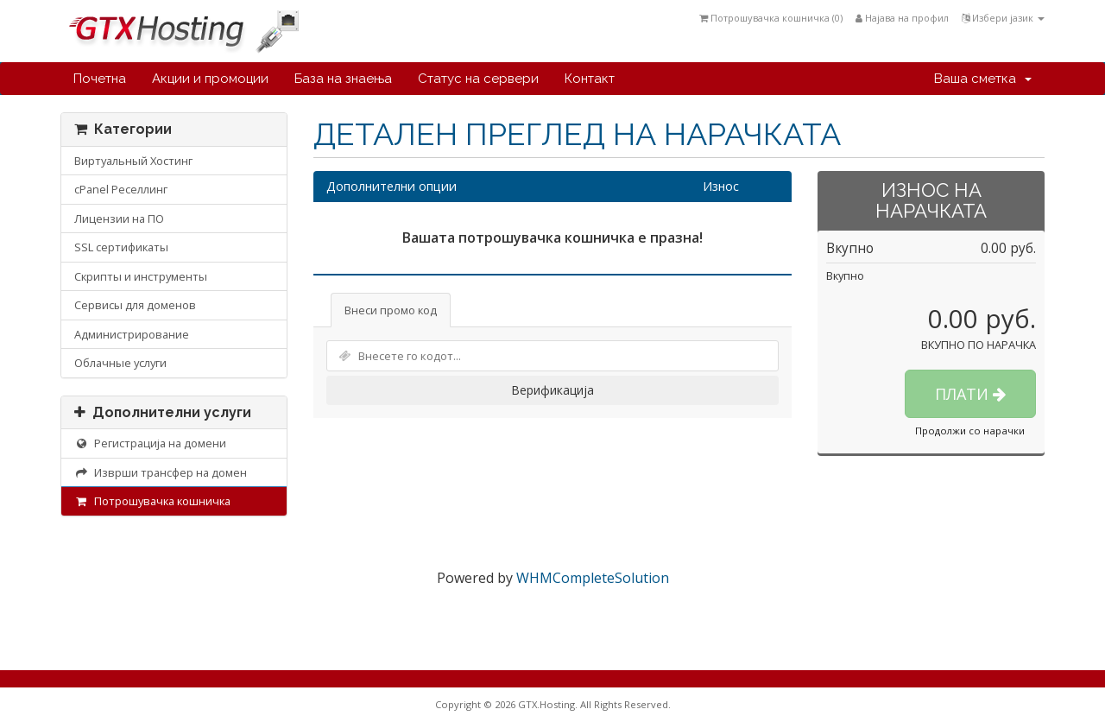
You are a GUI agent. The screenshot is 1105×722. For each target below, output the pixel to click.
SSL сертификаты (121, 247)
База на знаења (343, 78)
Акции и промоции (210, 78)
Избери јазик (1003, 17)
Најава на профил (902, 17)
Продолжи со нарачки (970, 430)
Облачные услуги (120, 362)
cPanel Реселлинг (120, 189)
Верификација (552, 390)
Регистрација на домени (150, 443)
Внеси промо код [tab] (390, 310)
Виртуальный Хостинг (133, 160)
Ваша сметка (983, 78)
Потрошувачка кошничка (152, 501)
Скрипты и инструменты (140, 276)
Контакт (590, 78)
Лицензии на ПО (119, 218)
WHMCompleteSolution (592, 577)
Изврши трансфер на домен (160, 472)
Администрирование (131, 334)
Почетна (99, 78)
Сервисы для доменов (135, 305)
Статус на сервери (478, 78)
